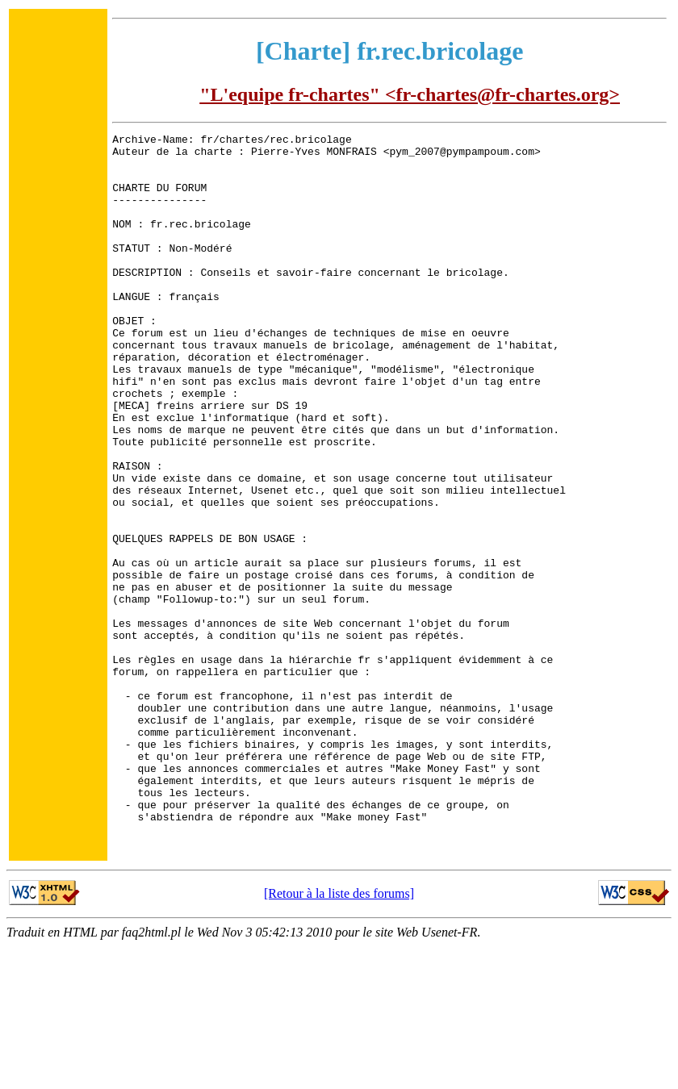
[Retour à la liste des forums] (339, 1036)
